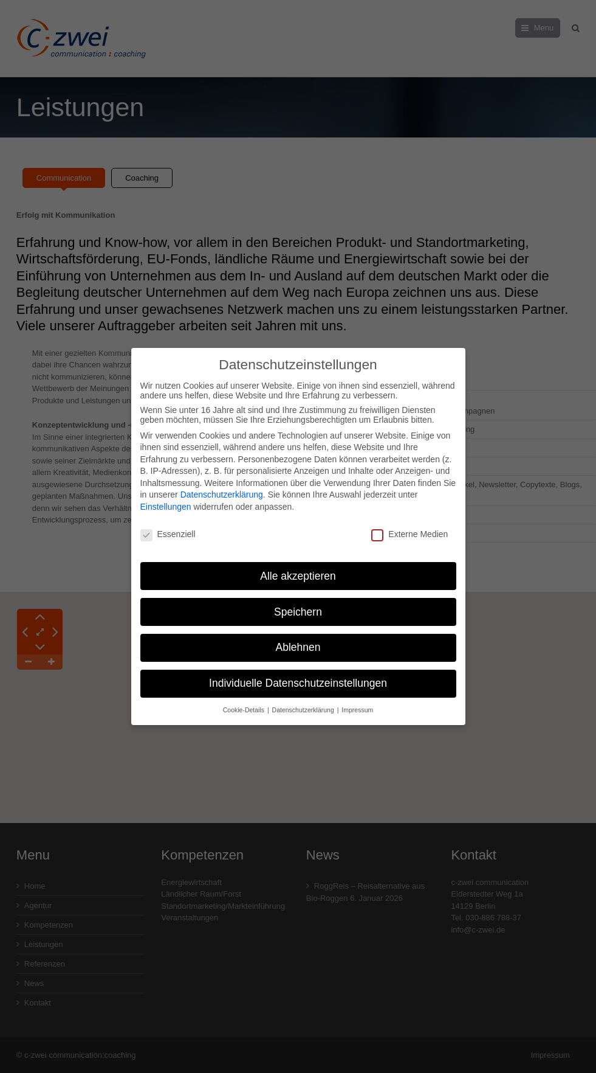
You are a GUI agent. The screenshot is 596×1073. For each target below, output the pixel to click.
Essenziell (168, 528)
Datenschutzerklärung (221, 488)
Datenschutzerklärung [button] (304, 703)
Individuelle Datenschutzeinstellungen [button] (298, 677)
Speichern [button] (298, 605)
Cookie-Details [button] (244, 703)
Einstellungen (165, 500)
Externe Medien (409, 528)
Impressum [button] (357, 703)
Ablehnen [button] (298, 641)
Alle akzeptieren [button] (298, 569)
